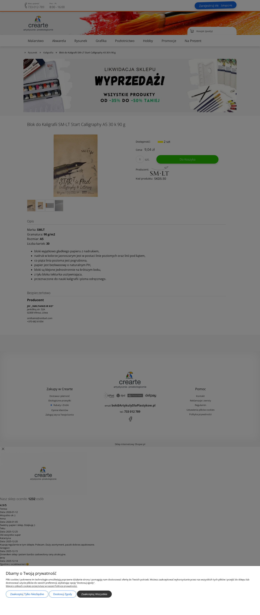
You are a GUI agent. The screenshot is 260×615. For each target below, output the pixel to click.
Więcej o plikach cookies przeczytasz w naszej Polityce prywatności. (41, 586)
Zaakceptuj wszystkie (94, 594)
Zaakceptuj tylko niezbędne (27, 594)
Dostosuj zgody (62, 594)
